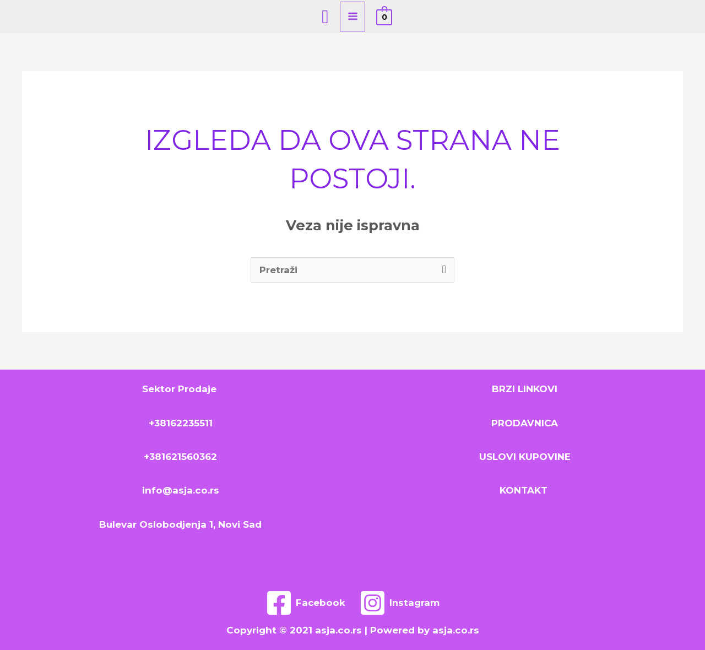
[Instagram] (400, 602)
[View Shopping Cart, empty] (384, 16)
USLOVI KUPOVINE (525, 456)
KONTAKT (525, 490)
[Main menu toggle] (353, 16)
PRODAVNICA (524, 423)
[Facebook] (305, 602)
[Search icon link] (325, 16)
